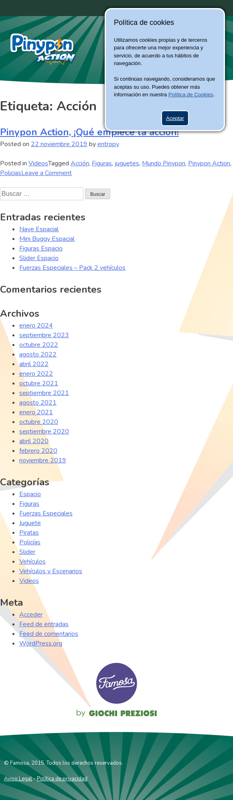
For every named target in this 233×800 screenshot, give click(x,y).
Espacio (30, 494)
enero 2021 (36, 412)
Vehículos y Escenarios (50, 571)
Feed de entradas (44, 624)
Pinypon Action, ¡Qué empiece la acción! (89, 132)
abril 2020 (34, 441)
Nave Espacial (39, 229)
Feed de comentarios (48, 633)
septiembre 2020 (44, 431)
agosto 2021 (38, 402)
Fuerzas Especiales (46, 513)
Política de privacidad (62, 778)
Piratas (29, 532)
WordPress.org (40, 643)
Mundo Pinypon (163, 163)
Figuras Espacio (41, 248)
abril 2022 (34, 364)
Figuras (102, 163)
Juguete (30, 523)
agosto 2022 (38, 354)
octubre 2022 (38, 344)
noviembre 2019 (42, 460)
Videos (38, 163)
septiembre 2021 (44, 393)
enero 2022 (36, 373)
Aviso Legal (18, 778)
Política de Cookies (190, 95)
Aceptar (175, 118)
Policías (30, 542)
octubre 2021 (38, 383)
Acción (80, 163)
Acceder (31, 614)
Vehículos (32, 561)
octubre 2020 (38, 421)
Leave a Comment (46, 173)
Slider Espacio (39, 258)
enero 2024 (36, 325)
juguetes (127, 163)
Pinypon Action (43, 49)
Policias (10, 173)
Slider (27, 552)
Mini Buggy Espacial (47, 238)
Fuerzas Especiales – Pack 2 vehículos (72, 267)
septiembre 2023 (44, 335)
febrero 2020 (38, 450)
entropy (108, 144)
